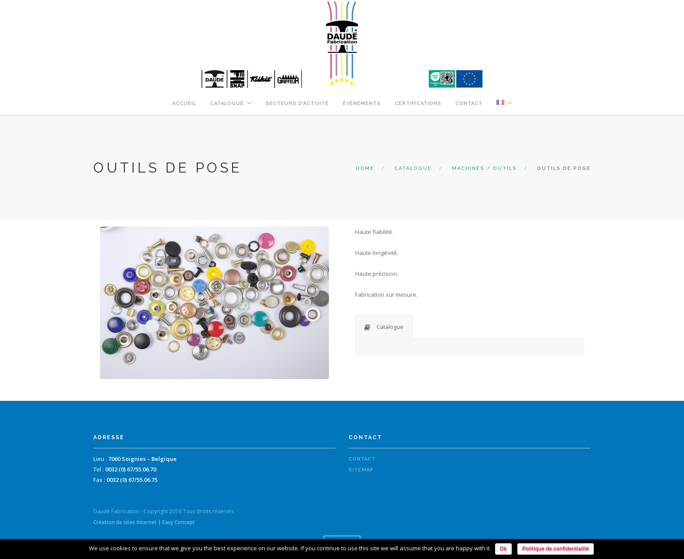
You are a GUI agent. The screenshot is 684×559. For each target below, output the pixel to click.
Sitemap (361, 470)
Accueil (184, 103)
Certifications (418, 103)
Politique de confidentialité (555, 549)
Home (365, 168)
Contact (468, 103)
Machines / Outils (484, 168)
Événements (362, 103)
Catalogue (227, 103)
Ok (503, 549)
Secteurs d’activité (297, 103)
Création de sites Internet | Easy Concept (144, 522)
